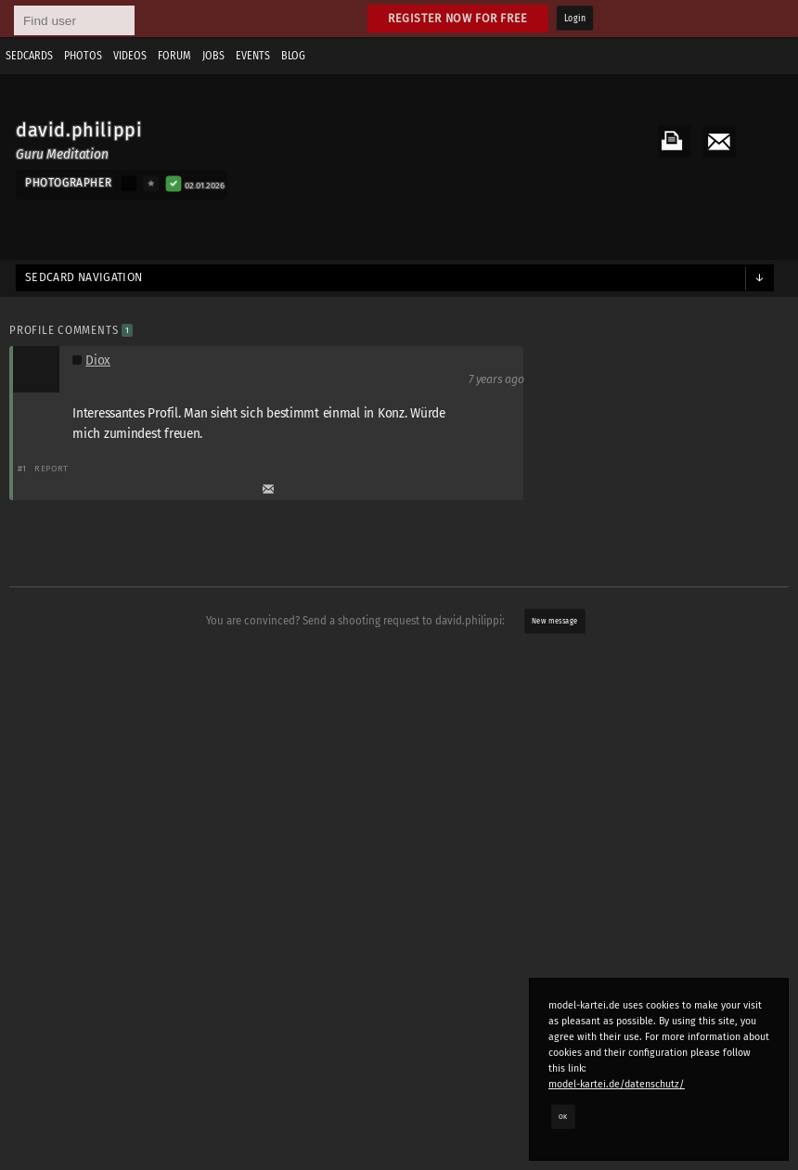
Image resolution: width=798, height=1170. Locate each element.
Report (51, 468)
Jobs (213, 55)
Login (575, 18)
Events (253, 55)
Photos (83, 55)
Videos (130, 55)
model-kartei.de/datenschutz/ (616, 1084)
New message (554, 621)
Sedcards (29, 55)
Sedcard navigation (84, 277)
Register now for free (458, 18)
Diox (97, 360)
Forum (174, 55)
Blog (293, 55)
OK (563, 1116)
